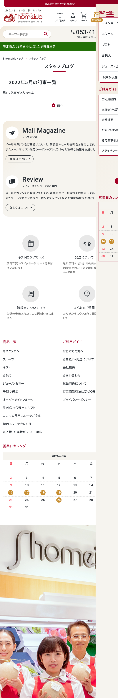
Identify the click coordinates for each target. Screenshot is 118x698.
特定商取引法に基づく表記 (81, 391)
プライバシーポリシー (77, 399)
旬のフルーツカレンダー (18, 423)
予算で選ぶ (10, 391)
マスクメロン (11, 351)
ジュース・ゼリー (13, 383)
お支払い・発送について (78, 359)
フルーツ (8, 359)
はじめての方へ (73, 351)
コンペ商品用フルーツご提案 (22, 415)
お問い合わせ (72, 375)
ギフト (7, 367)
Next (103, 456)
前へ (60, 105)
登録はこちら (18, 159)
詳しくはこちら (19, 207)
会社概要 (69, 367)
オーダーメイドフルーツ (18, 399)
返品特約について (75, 383)
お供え (7, 375)
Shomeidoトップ (13, 58)
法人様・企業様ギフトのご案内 (22, 432)
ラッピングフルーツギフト (19, 407)
